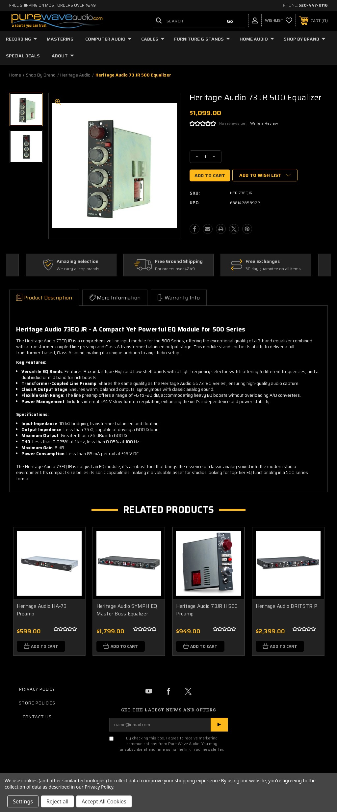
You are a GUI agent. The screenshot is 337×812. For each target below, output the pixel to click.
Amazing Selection (77, 261)
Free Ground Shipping (179, 261)
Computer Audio (108, 39)
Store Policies (37, 703)
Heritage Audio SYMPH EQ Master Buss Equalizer (126, 610)
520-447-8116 (313, 5)
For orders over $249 (175, 269)
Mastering (60, 39)
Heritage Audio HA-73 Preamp (42, 610)
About (63, 55)
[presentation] (149, 769)
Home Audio (257, 39)
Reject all (57, 801)
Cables (153, 39)
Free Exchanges (263, 261)
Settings (23, 801)
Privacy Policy (37, 689)
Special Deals (23, 55)
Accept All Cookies (104, 801)
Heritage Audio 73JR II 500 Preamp (207, 610)
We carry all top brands (78, 269)
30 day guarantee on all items (273, 269)
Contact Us (37, 717)
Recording (21, 39)
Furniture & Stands (202, 39)
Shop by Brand (304, 39)
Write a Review (264, 123)
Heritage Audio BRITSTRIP (287, 606)
